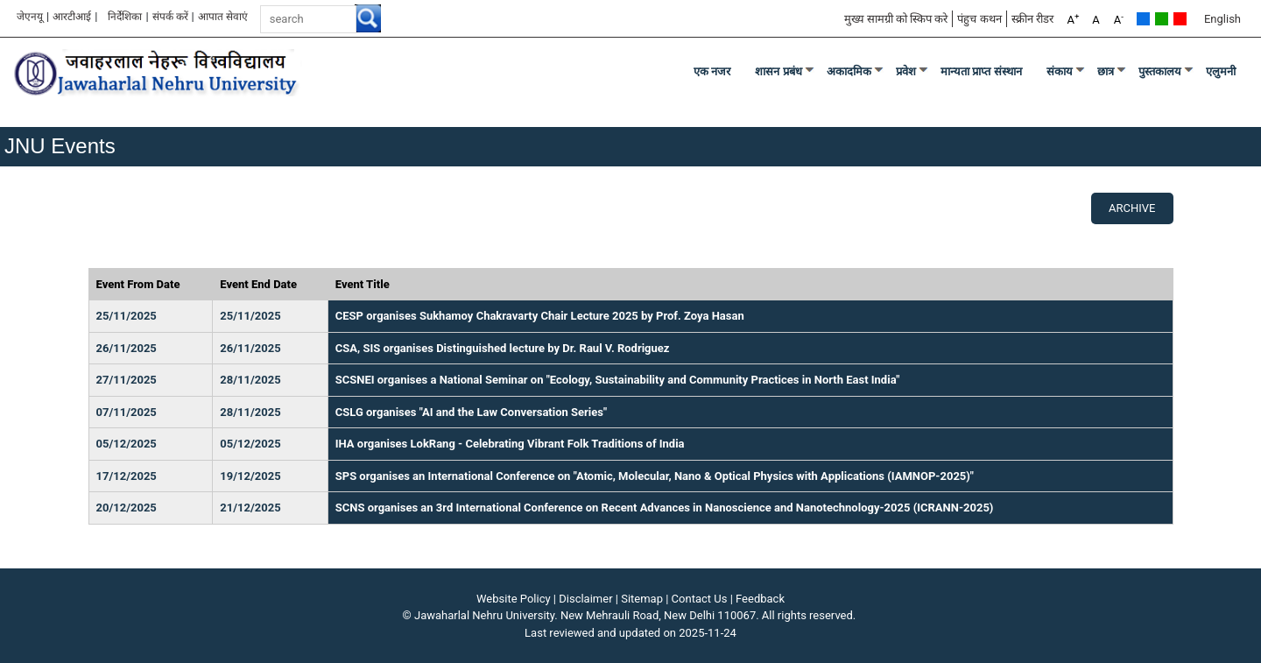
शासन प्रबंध (778, 71)
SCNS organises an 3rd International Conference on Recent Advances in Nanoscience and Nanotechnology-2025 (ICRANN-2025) (664, 507)
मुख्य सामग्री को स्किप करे (896, 18)
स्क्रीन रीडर (1032, 18)
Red (1180, 18)
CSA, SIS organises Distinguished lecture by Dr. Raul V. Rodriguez (502, 348)
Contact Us (700, 598)
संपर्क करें (170, 17)
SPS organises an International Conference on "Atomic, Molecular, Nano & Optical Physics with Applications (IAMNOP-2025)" (654, 476)
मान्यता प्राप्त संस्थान (981, 71)
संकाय (1059, 71)
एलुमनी (1221, 71)
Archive (1132, 208)
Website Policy (513, 598)
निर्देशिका (125, 17)
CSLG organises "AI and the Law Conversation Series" (471, 412)
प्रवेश (906, 71)
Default (1143, 18)
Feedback (760, 598)
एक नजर (712, 71)
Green (1161, 18)
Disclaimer (585, 598)
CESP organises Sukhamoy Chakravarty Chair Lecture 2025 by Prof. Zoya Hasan (539, 315)
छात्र (1105, 71)
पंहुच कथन (979, 18)
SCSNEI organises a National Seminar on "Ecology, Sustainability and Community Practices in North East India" (617, 379)
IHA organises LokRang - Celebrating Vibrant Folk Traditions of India (510, 443)
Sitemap (642, 598)
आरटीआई (72, 17)
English (1222, 18)
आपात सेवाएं (223, 17)
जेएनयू (30, 17)
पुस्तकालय (1159, 71)
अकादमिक (849, 71)
